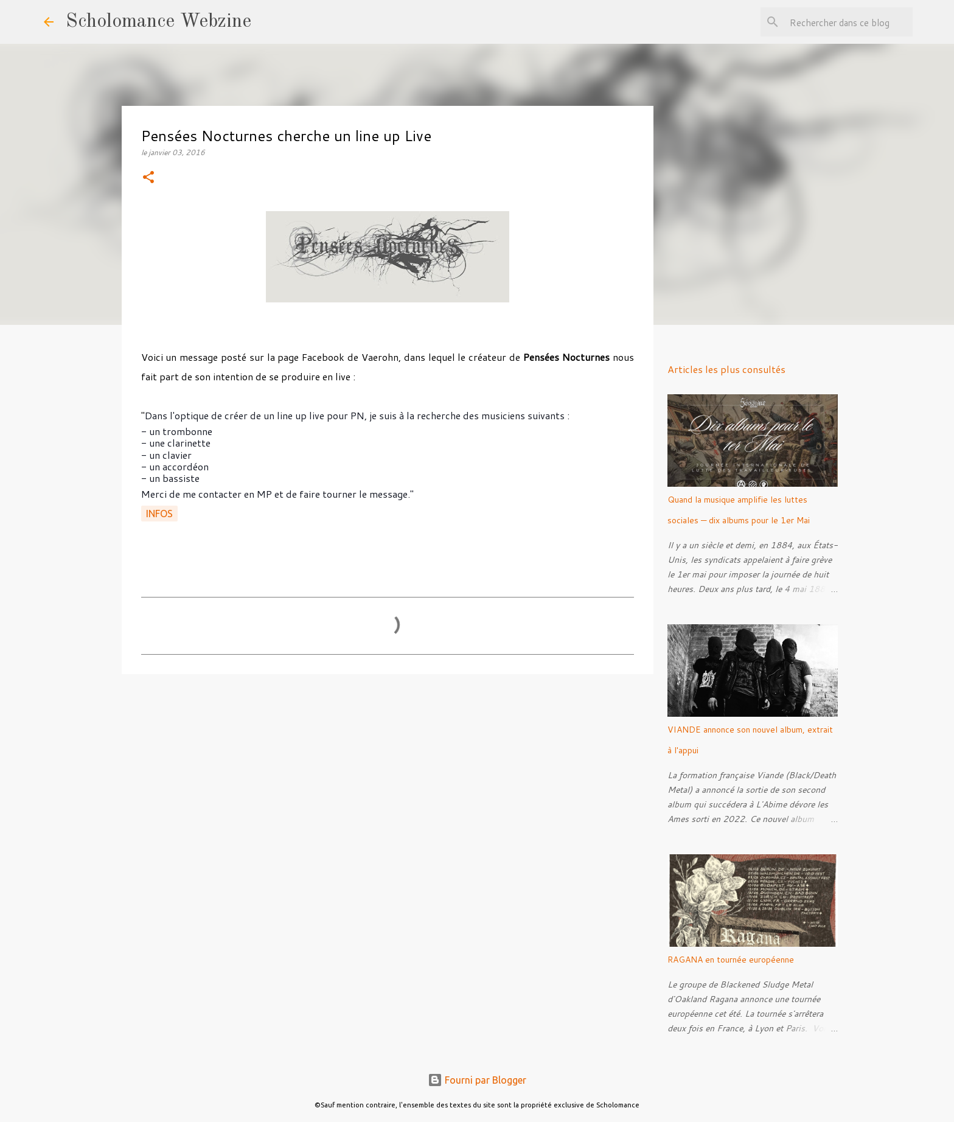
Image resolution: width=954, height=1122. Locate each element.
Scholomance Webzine (158, 22)
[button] (148, 178)
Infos (159, 513)
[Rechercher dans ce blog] (849, 22)
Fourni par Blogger (477, 1080)
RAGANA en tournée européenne (730, 959)
